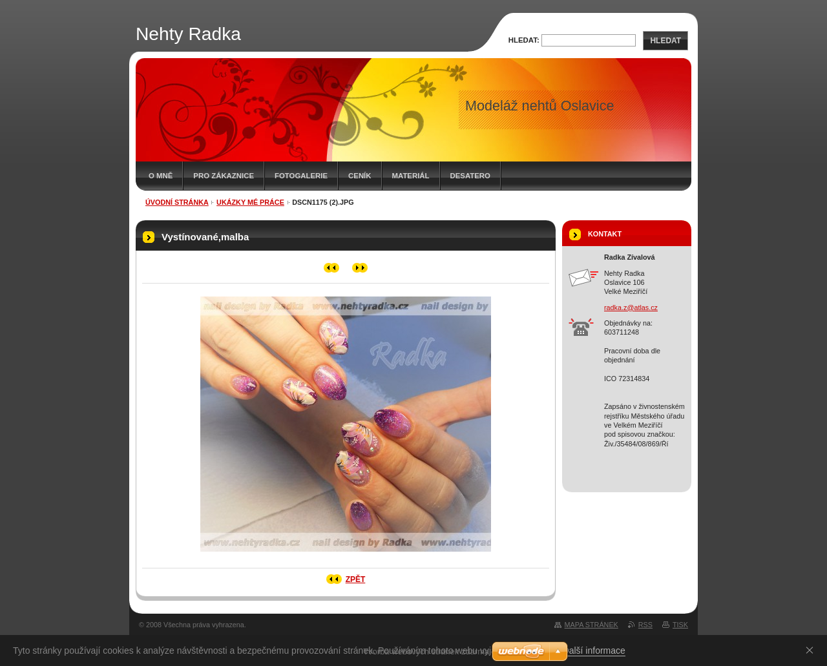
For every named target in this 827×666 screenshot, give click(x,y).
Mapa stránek (591, 625)
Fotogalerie (301, 176)
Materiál (411, 176)
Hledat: (523, 40)
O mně (161, 176)
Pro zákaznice (223, 176)
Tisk (680, 625)
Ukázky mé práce (250, 202)
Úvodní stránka (177, 202)
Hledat (665, 40)
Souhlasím (812, 650)
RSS (645, 625)
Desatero (470, 176)
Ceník (359, 176)
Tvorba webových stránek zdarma (426, 651)
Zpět (356, 579)
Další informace (594, 650)
